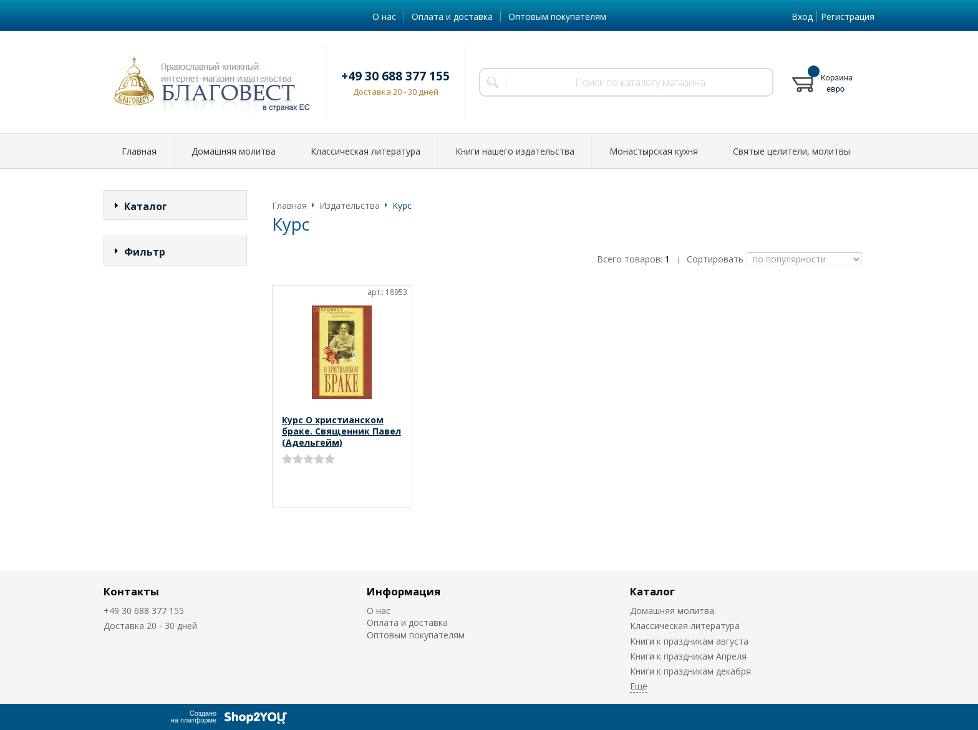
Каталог (652, 591)
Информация (403, 591)
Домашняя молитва (233, 151)
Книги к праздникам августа (689, 641)
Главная (139, 151)
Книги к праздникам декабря (690, 671)
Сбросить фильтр (175, 358)
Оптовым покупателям (557, 16)
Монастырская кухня (653, 151)
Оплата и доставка (452, 16)
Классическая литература (365, 151)
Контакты (131, 591)
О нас (384, 16)
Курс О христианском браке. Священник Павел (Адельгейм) (341, 431)
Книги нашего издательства (514, 151)
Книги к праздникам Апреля (688, 656)
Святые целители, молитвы (791, 151)
